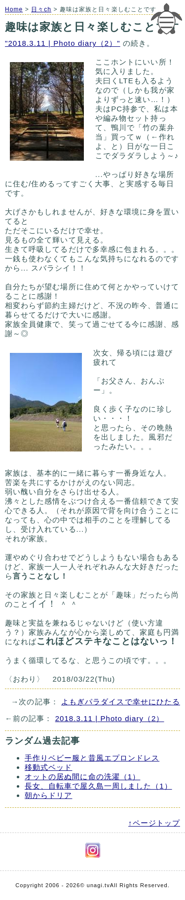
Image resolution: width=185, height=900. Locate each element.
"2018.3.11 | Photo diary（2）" (62, 43)
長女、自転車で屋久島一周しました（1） (98, 786)
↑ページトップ (154, 823)
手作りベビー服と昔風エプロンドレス (92, 758)
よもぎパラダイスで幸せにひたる (120, 701)
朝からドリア (48, 795)
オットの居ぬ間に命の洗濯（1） (82, 776)
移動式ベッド (48, 767)
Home (14, 9)
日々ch (41, 9)
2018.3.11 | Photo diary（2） (109, 718)
